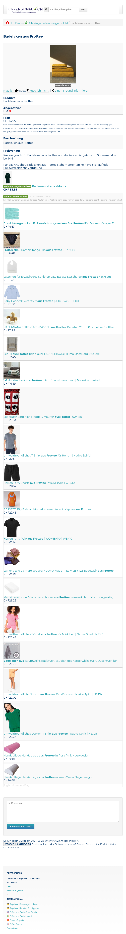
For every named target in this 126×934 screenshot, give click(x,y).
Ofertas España (15, 920)
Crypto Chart (12, 928)
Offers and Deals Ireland (19, 916)
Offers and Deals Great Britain (22, 912)
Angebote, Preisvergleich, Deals (22, 904)
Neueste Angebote (15, 890)
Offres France (14, 924)
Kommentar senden (20, 826)
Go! (83, 9)
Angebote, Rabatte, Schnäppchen (23, 908)
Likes (9, 886)
